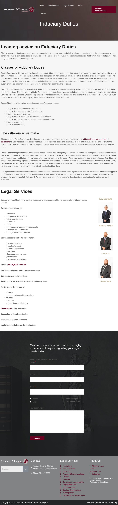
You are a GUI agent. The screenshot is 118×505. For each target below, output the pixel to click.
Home (42, 6)
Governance (6, 308)
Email (33, 386)
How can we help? (37, 408)
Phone (33, 374)
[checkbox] (30, 398)
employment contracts (17, 265)
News (80, 6)
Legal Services (68, 6)
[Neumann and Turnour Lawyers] (19, 9)
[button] (104, 9)
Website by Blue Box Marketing (102, 502)
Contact (43, 13)
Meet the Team (54, 6)
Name (33, 362)
